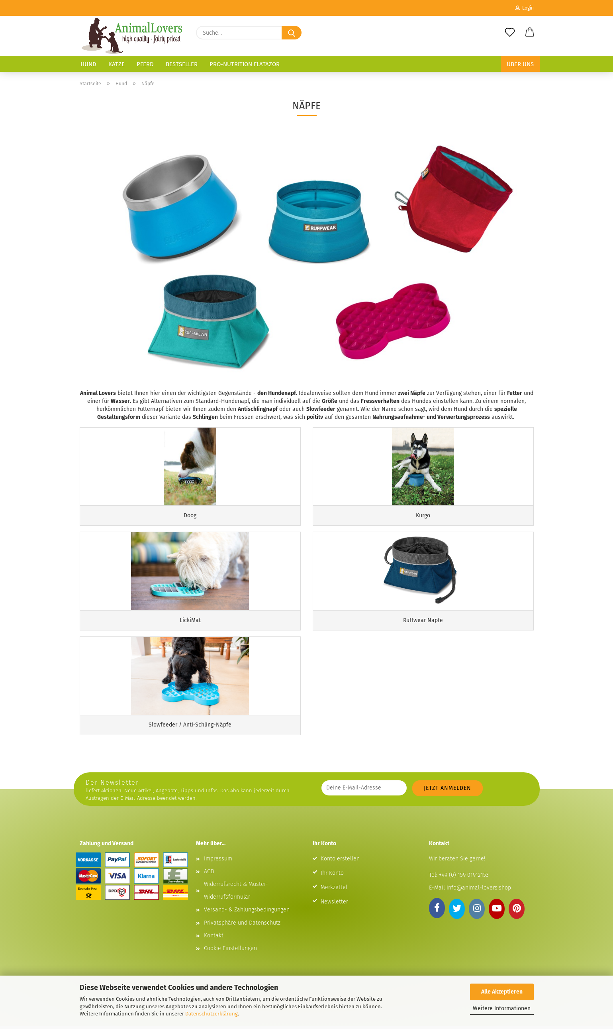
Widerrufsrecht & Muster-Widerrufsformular (236, 893)
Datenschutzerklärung (211, 1014)
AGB (209, 874)
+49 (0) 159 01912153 (463, 877)
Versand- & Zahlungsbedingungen (247, 912)
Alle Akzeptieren (502, 991)
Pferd (145, 64)
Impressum (218, 861)
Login (524, 8)
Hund (88, 64)
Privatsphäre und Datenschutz (242, 925)
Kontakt (213, 938)
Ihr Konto (332, 875)
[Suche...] (292, 32)
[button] (530, 32)
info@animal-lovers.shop (479, 890)
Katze (116, 64)
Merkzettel (334, 890)
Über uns (520, 64)
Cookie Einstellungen (230, 951)
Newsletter (334, 904)
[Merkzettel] (510, 32)
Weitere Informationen (502, 1008)
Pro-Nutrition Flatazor (245, 64)
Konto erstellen (340, 861)
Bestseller (182, 64)
